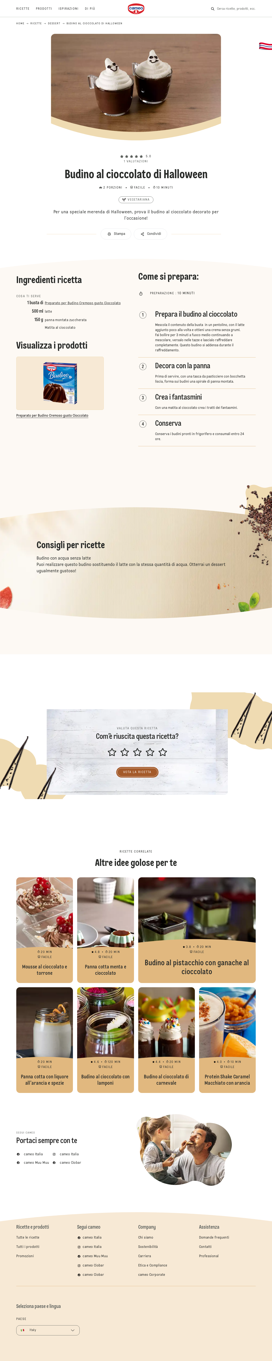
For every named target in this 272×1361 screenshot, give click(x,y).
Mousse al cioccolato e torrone (44, 930)
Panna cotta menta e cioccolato (105, 930)
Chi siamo (145, 1237)
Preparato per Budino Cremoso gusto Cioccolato (83, 303)
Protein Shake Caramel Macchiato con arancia (227, 1040)
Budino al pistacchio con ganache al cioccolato (197, 930)
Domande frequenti (214, 1237)
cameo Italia (92, 1237)
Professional (209, 1256)
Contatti (205, 1247)
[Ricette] (26, 9)
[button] (136, 149)
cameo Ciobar (93, 1265)
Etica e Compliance (152, 1265)
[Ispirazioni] (72, 9)
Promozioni (25, 1256)
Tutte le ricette (27, 1237)
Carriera (144, 1256)
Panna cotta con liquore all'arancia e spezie (44, 1040)
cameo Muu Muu (95, 1256)
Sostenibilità (148, 1247)
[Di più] (93, 9)
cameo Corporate (151, 1275)
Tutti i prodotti (27, 1247)
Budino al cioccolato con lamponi (105, 1040)
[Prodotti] (47, 9)
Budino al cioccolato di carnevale (166, 1040)
